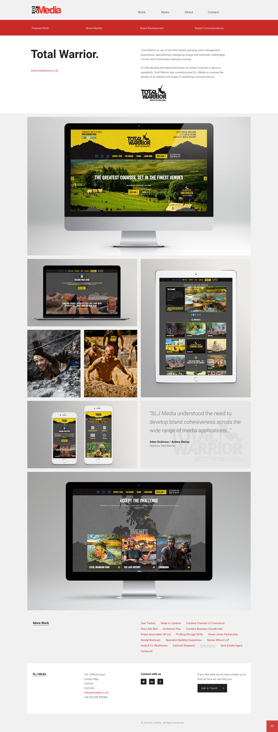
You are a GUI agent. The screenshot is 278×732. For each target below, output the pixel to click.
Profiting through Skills (189, 634)
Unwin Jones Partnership (223, 634)
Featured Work (40, 28)
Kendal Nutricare (150, 640)
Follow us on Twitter (143, 681)
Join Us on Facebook (160, 681)
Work (144, 12)
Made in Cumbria (171, 623)
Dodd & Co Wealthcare (154, 645)
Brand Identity (94, 28)
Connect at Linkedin (152, 681)
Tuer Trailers (148, 623)
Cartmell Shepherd (183, 645)
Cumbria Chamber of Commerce (205, 623)
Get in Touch (209, 688)
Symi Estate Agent (231, 645)
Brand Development (151, 28)
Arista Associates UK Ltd (156, 634)
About (190, 12)
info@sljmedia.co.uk (96, 692)
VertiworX (146, 651)
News (167, 12)
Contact (214, 12)
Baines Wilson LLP (218, 640)
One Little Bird (149, 628)
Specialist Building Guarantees (184, 640)
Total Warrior (207, 645)
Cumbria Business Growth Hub (204, 628)
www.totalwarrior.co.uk (44, 70)
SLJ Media (47, 10)
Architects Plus (172, 628)
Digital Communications (209, 28)
